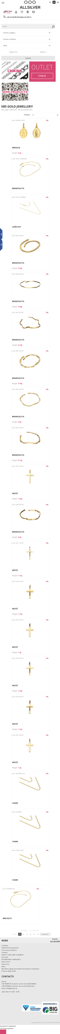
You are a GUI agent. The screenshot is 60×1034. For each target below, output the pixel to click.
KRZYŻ (15, 493)
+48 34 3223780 (11, 17)
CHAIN (15, 803)
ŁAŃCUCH (16, 227)
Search (28, 58)
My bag (9, 12)
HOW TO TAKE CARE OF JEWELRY (13, 955)
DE (58, 2)
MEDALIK (16, 147)
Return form (6, 962)
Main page (4, 110)
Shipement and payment (10, 948)
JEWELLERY (13, 110)
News (3, 966)
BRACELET (7, 918)
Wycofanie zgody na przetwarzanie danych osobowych (20, 969)
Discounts (5, 957)
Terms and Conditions (9, 950)
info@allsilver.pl (24, 17)
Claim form (5, 964)
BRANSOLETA (18, 188)
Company (5, 945)
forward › (45, 934)
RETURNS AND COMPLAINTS (11, 959)
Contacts (4, 952)
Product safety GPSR (9, 971)
